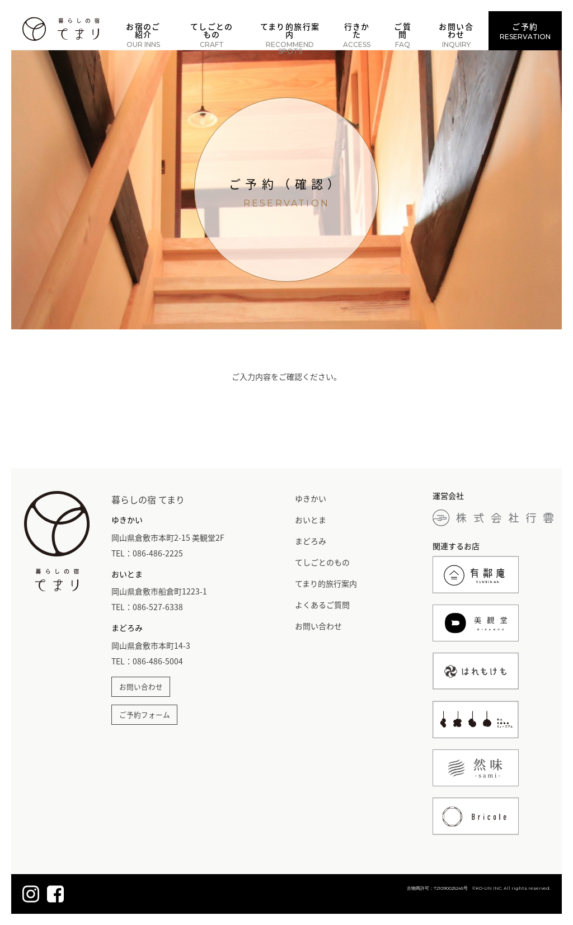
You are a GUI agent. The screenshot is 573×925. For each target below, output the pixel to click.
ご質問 (402, 35)
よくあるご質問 (322, 604)
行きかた (356, 35)
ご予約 (525, 31)
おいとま (310, 519)
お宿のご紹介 (143, 35)
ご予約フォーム (144, 714)
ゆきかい (310, 498)
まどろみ (310, 540)
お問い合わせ (456, 35)
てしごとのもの (212, 35)
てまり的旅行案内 (290, 38)
